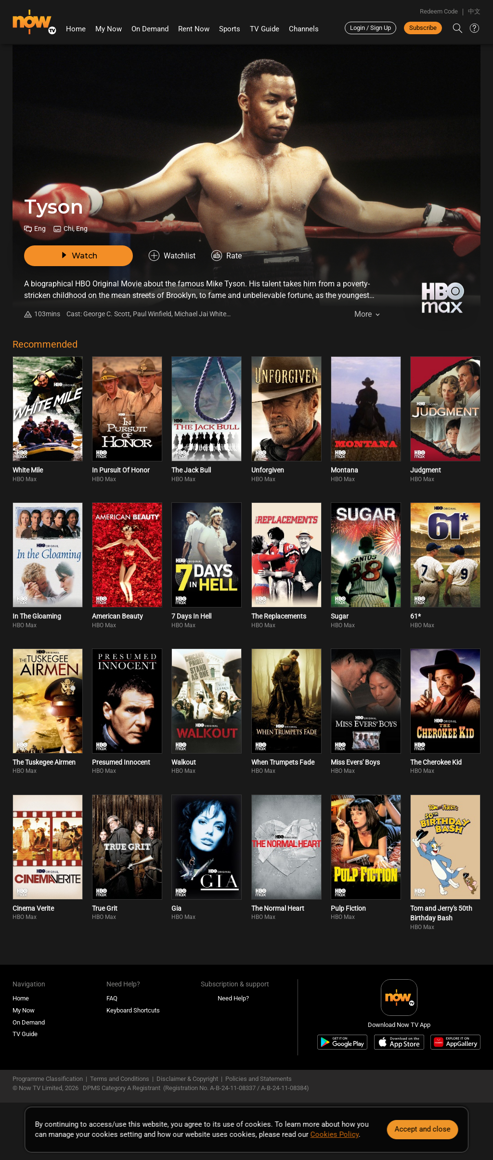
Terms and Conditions (119, 1078)
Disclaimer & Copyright (187, 1078)
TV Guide (264, 29)
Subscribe (423, 27)
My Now (108, 29)
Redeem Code (439, 11)
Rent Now (193, 29)
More (363, 314)
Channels (304, 29)
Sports (229, 29)
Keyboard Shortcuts (133, 1010)
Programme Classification (48, 1078)
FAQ (111, 998)
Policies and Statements (258, 1078)
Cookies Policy (335, 1134)
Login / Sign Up (370, 27)
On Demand (150, 29)
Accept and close (422, 1129)
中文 (474, 11)
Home (76, 29)
